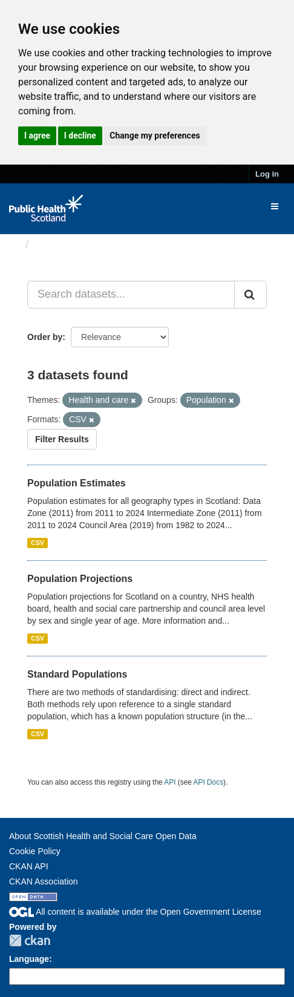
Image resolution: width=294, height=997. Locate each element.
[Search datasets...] (131, 295)
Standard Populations (77, 674)
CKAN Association (43, 881)
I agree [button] (37, 135)
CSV (37, 542)
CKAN (29, 940)
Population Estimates (76, 483)
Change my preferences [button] (154, 135)
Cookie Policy (34, 851)
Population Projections (79, 579)
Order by (44, 337)
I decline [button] (80, 135)
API (169, 782)
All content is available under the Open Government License (135, 912)
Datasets (57, 244)
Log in (267, 173)
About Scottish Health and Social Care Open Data (103, 836)
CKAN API (28, 866)
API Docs (209, 782)
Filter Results (62, 439)
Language (29, 959)
